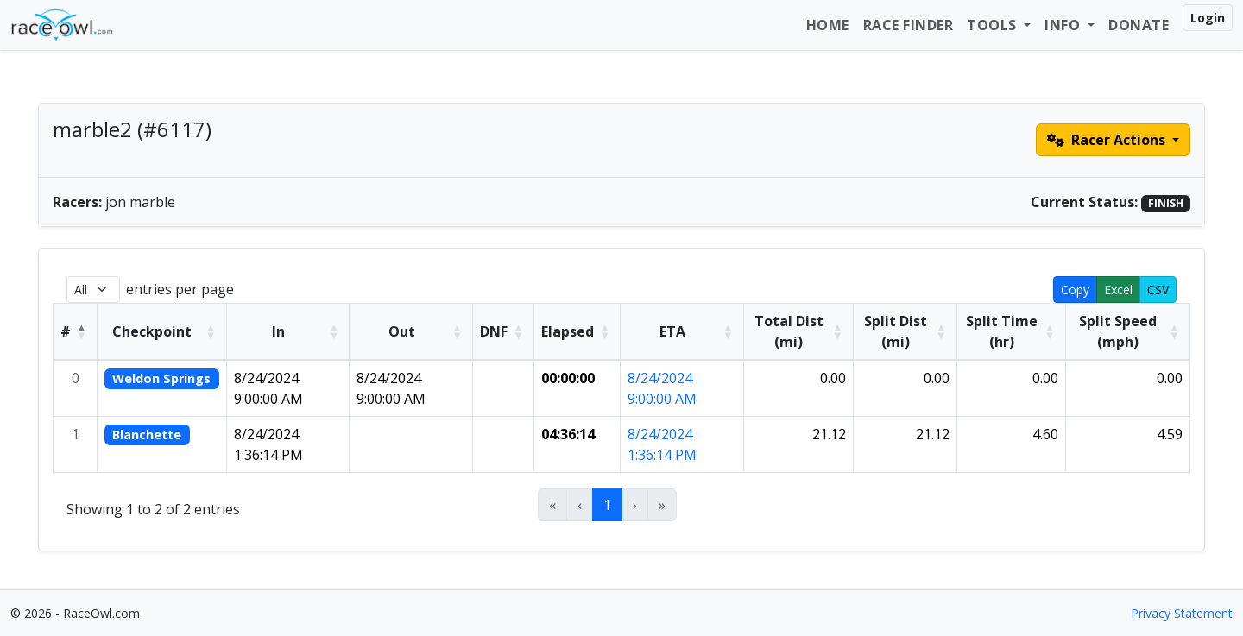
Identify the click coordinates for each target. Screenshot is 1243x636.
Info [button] (1064, 25)
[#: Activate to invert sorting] (76, 331)
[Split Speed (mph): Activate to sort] (1127, 331)
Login (1207, 17)
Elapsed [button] (567, 331)
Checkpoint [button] (152, 331)
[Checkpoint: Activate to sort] (162, 331)
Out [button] (401, 331)
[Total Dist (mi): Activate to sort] (798, 331)
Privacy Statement (1182, 613)
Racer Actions (1108, 139)
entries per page (180, 289)
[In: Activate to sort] (288, 331)
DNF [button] (494, 331)
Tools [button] (993, 25)
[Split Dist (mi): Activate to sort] (905, 331)
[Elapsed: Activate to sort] (577, 331)
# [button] (65, 331)
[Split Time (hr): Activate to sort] (1011, 331)
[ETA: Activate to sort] (682, 331)
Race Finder (908, 25)
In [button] (278, 331)
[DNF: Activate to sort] (503, 331)
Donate (1138, 25)
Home (827, 25)
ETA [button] (672, 331)
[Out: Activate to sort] (411, 331)
